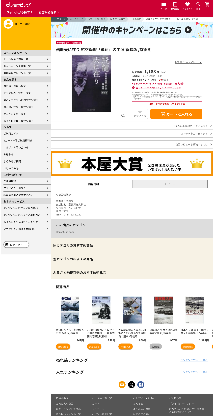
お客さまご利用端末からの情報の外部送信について (186, 410)
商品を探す (62, 398)
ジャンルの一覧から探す (17, 93)
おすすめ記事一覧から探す (18, 120)
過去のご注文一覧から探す (18, 106)
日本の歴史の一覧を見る (194, 133)
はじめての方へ (12, 168)
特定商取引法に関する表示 (18, 195)
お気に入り (140, 116)
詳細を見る (63, 346)
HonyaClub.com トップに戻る (191, 125)
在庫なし (156, 346)
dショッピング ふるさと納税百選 (21, 214)
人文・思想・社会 (96, 19)
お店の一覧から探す (14, 86)
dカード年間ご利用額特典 (17, 140)
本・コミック (76, 19)
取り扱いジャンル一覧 (68, 414)
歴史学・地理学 (117, 19)
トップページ (58, 19)
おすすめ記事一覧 (102, 398)
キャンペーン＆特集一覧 (17, 66)
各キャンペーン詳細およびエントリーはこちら (158, 87)
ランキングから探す (14, 113)
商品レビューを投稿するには (191, 144)
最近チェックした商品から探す (20, 100)
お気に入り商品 (64, 403)
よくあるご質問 (12, 161)
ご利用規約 (9, 181)
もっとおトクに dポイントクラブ (21, 221)
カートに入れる (176, 114)
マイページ (98, 409)
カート (95, 403)
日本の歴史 (135, 19)
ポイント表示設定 (102, 414)
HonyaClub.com (65, 232)
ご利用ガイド (10, 133)
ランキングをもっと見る (194, 360)
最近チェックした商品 (68, 409)
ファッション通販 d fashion (18, 228)
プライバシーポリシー (15, 188)
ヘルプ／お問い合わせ (15, 147)
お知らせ (8, 154)
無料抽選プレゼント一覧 (17, 73)
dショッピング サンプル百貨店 (20, 207)
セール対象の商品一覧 (15, 59)
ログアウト (16, 244)
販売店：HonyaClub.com (188, 62)
